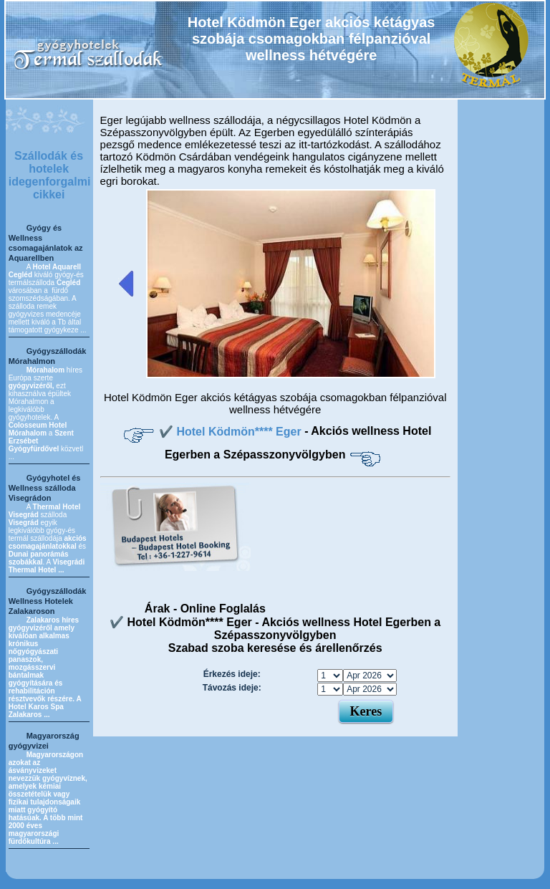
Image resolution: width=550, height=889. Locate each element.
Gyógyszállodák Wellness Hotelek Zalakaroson (48, 601)
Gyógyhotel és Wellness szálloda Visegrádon (45, 488)
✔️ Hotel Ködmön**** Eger (231, 432)
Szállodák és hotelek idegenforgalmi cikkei (50, 175)
